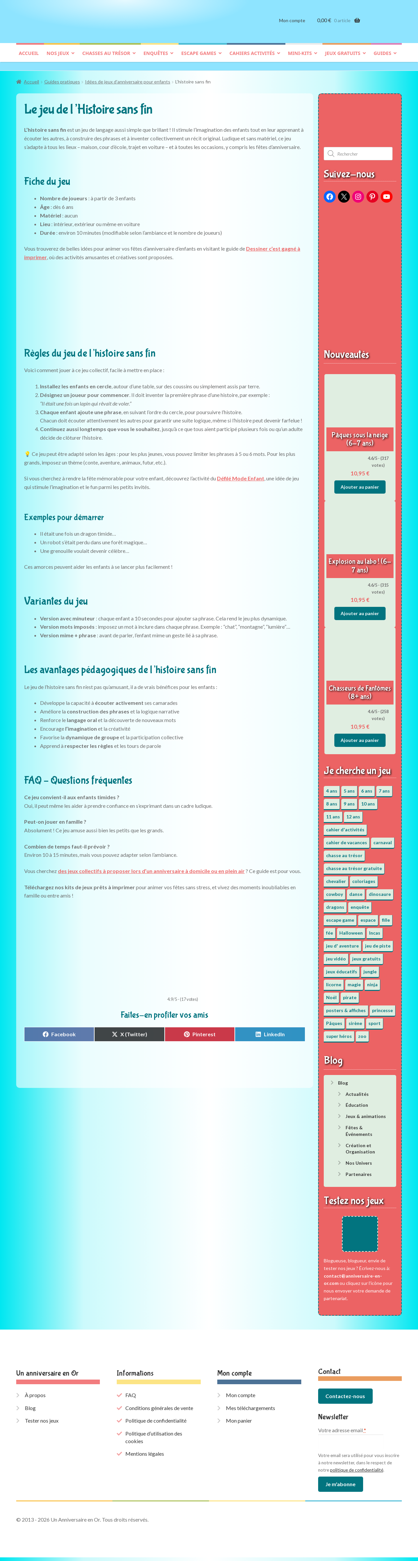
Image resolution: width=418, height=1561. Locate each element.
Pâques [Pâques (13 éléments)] (334, 1020)
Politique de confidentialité (156, 1424)
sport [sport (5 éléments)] (374, 1020)
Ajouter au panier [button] (360, 483)
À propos (35, 1399)
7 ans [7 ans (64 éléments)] (384, 787)
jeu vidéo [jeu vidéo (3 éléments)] (336, 955)
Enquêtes (156, 58)
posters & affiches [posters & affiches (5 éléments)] (346, 1007)
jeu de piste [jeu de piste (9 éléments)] (378, 942)
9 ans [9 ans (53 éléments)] (349, 800)
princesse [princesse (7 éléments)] (382, 1007)
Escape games (198, 58)
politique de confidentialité (356, 1474)
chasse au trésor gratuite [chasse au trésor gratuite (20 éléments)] (354, 865)
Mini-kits (300, 58)
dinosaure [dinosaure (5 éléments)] (380, 891)
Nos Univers (359, 1159)
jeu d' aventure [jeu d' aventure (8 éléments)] (342, 942)
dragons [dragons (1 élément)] (335, 903)
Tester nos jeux (42, 1424)
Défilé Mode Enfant (240, 475)
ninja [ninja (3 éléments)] (372, 981)
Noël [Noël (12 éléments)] (331, 994)
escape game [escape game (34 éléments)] (340, 916)
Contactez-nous (345, 1399)
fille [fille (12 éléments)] (386, 916)
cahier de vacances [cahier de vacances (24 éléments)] (346, 839)
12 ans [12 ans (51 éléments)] (353, 813)
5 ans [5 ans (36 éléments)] (349, 787)
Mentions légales (144, 1457)
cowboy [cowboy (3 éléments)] (334, 891)
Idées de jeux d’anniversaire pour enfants (127, 78)
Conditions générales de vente (159, 1411)
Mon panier (239, 1424)
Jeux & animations (366, 1113)
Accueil (29, 58)
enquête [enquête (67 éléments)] (360, 903)
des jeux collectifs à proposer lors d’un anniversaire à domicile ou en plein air (151, 867)
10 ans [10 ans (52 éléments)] (368, 800)
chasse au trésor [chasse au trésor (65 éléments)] (344, 852)
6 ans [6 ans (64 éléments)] (366, 787)
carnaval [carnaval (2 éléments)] (382, 839)
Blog (343, 1079)
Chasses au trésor (106, 58)
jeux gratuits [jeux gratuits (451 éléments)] (366, 955)
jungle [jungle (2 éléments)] (370, 968)
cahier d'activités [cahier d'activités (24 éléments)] (345, 826)
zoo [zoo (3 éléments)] (362, 1033)
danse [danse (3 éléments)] (355, 891)
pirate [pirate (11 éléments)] (349, 994)
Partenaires (359, 1171)
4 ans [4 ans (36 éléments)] (331, 787)
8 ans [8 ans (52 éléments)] (331, 800)
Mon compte (292, 25)
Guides (382, 58)
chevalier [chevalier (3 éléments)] (336, 878)
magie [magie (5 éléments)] (354, 981)
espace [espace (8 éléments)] (368, 916)
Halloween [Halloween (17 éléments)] (351, 929)
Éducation (357, 1102)
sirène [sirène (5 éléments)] (355, 1020)
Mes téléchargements (250, 1411)
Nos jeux (58, 58)
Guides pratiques (62, 78)
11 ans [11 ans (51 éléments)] (333, 813)
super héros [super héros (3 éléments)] (339, 1033)
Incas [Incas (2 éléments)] (374, 929)
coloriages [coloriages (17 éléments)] (363, 878)
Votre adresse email (342, 1434)
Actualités (357, 1091)
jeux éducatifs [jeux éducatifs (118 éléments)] (341, 968)
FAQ (130, 1399)
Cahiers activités (252, 58)
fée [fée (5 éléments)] (329, 929)
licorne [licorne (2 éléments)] (333, 981)
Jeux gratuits (342, 58)
